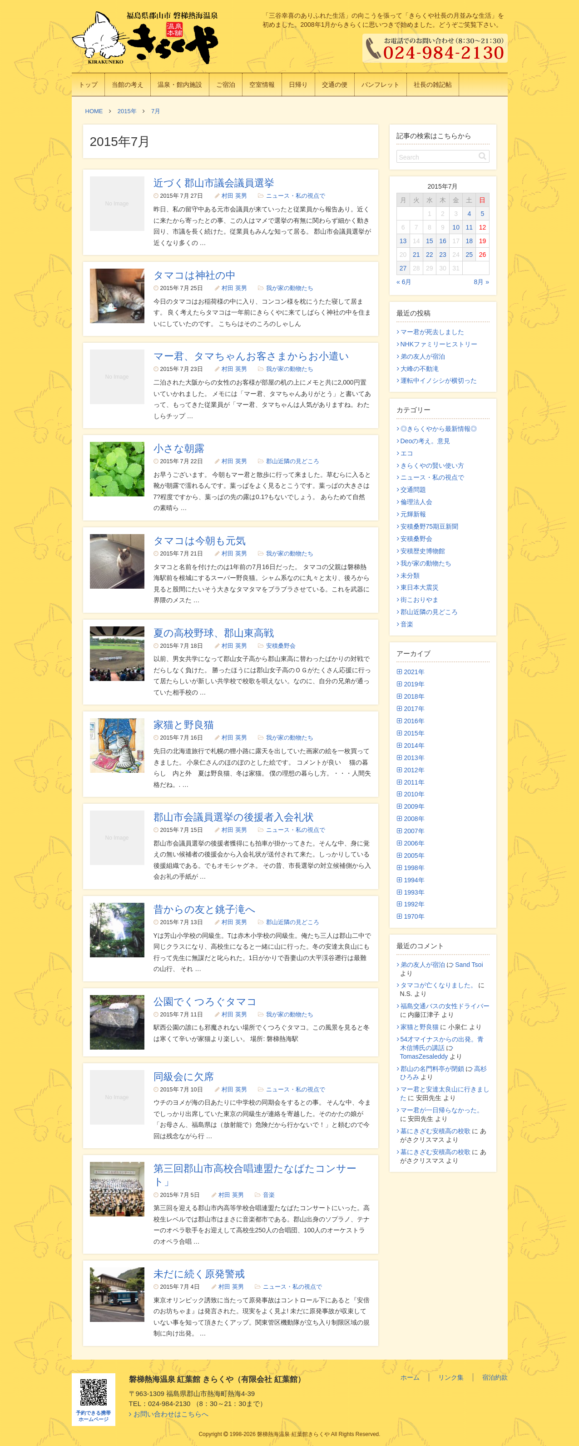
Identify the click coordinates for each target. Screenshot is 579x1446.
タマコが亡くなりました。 (439, 985)
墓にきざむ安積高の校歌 (435, 1131)
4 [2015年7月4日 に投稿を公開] (469, 213)
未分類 (410, 575)
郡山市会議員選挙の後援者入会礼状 (233, 817)
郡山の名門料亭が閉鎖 (432, 1068)
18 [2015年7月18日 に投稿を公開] (469, 241)
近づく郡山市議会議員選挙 (213, 183)
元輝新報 (413, 514)
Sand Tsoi (469, 964)
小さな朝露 (178, 448)
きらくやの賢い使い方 (432, 465)
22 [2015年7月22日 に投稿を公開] (429, 254)
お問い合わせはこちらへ (171, 1414)
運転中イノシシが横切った (439, 380)
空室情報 (262, 84)
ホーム (410, 1377)
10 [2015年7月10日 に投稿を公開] (456, 227)
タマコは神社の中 (194, 275)
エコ (407, 453)
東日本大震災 (420, 587)
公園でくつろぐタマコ (205, 1001)
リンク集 (451, 1377)
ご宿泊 (225, 84)
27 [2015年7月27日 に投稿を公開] (403, 268)
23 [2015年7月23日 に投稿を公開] (442, 254)
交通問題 (413, 489)
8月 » (481, 281)
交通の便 (334, 84)
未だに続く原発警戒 (199, 1274)
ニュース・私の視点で (295, 196)
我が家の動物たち (289, 288)
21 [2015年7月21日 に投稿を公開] (416, 254)
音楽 (269, 1195)
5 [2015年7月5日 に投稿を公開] (483, 213)
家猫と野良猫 (183, 725)
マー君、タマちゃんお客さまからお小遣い (251, 356)
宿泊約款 (495, 1377)
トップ (88, 84)
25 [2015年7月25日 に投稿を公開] (469, 254)
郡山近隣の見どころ (292, 461)
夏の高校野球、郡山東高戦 (213, 633)
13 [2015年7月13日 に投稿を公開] (403, 241)
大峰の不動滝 (420, 368)
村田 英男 (234, 196)
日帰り (298, 84)
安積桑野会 (281, 646)
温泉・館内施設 (180, 84)
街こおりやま (420, 599)
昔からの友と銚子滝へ (204, 909)
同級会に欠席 (183, 1076)
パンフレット (380, 84)
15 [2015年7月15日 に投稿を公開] (429, 241)
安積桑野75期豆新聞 (430, 526)
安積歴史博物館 (423, 551)
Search (409, 157)
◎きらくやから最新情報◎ (439, 428)
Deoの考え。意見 (425, 441)
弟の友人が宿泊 (423, 356)
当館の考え (128, 84)
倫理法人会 (416, 501)
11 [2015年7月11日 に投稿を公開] (469, 227)
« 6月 (403, 281)
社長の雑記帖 (433, 84)
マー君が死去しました (432, 331)
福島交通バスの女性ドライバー (445, 1006)
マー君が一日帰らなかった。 (442, 1110)
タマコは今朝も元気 (199, 540)
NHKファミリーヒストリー (439, 344)
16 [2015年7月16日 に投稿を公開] (442, 241)
